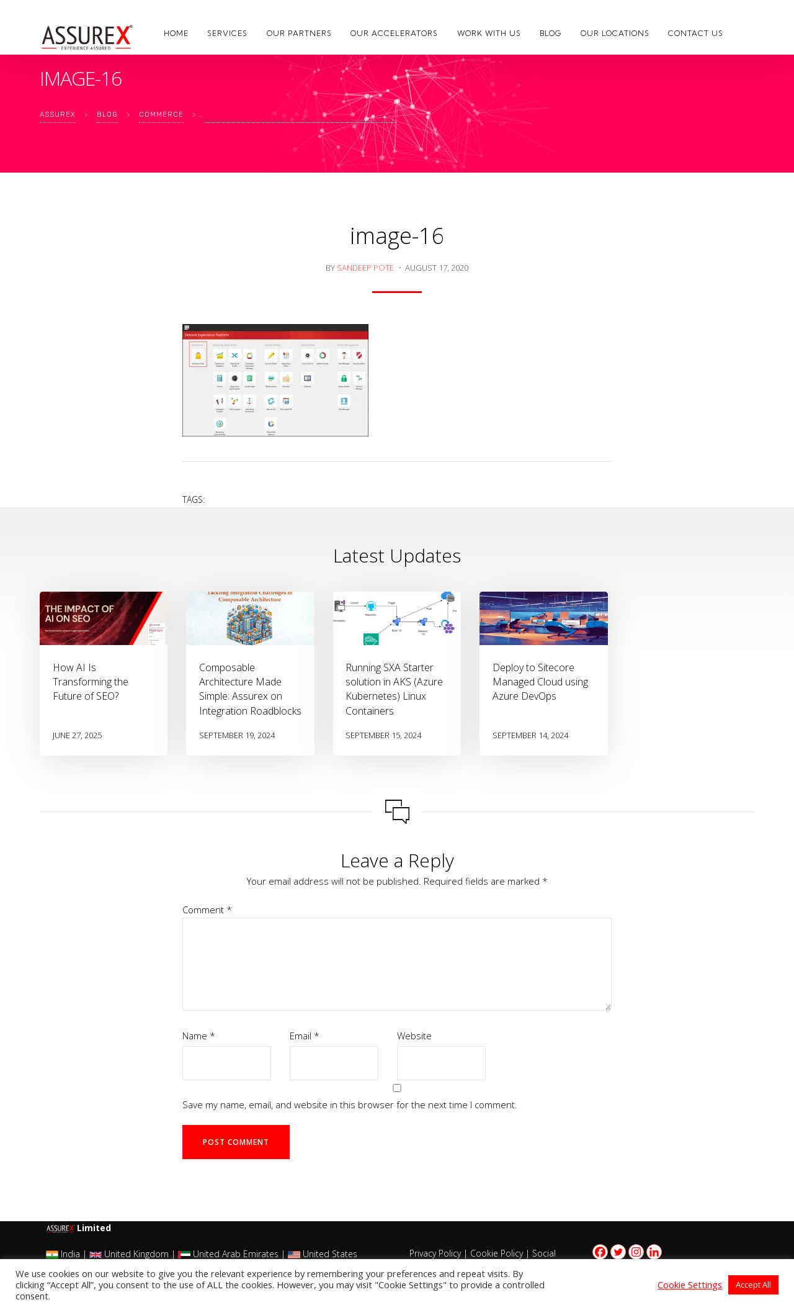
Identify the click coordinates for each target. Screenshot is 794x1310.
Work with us (489, 33)
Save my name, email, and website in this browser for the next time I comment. (349, 1104)
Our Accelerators (394, 33)
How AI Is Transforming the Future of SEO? (90, 682)
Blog (550, 33)
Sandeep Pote (365, 267)
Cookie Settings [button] (690, 1284)
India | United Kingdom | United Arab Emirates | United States (201, 1254)
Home (176, 33)
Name (198, 1035)
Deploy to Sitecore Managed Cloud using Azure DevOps (540, 682)
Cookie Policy (496, 1253)
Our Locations (615, 33)
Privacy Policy (435, 1253)
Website (414, 1035)
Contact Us (695, 33)
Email (304, 1035)
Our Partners (299, 33)
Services (227, 33)
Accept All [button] (753, 1284)
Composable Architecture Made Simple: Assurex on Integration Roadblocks (250, 689)
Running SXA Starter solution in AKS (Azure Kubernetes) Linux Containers (394, 689)
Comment (207, 909)
